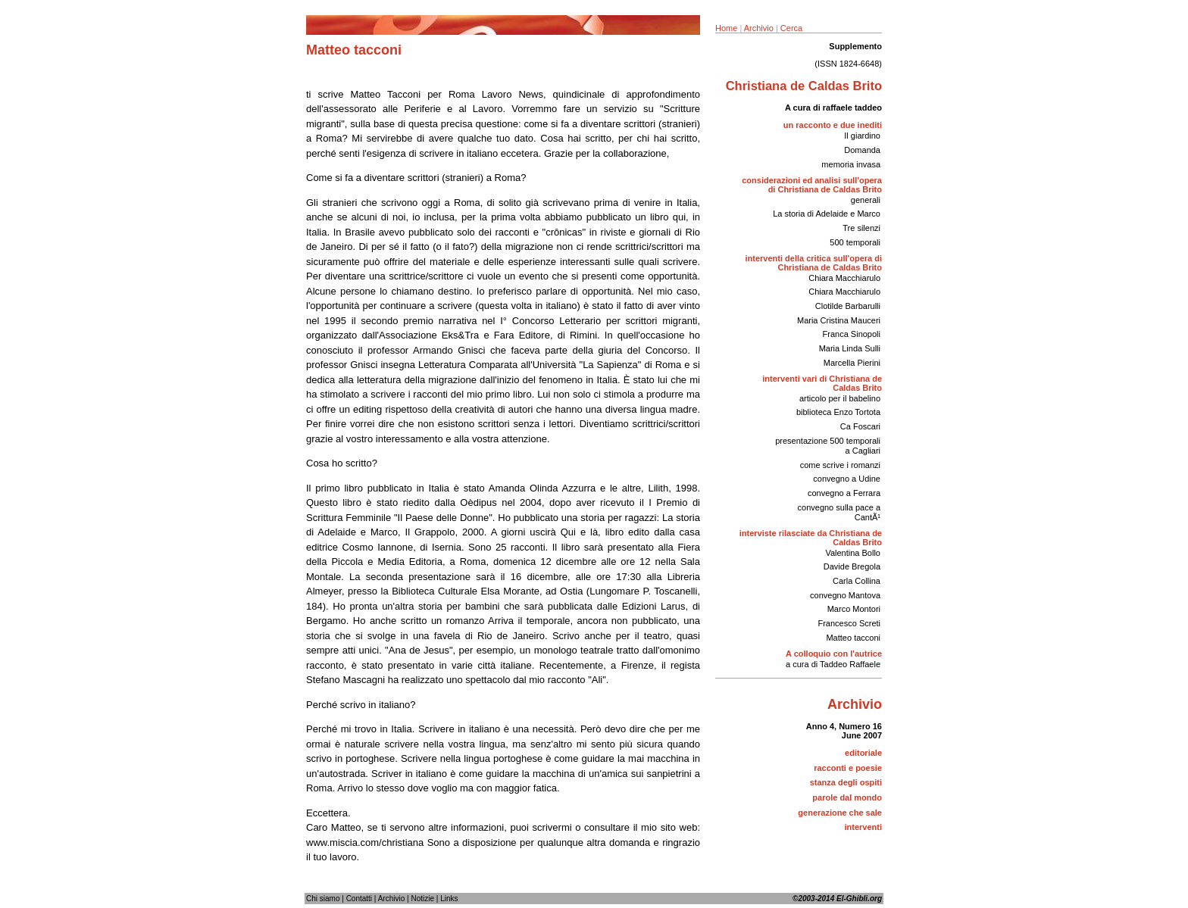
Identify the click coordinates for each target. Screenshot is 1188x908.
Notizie (422, 898)
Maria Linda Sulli (849, 348)
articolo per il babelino (839, 398)
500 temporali (855, 242)
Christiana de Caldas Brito (804, 85)
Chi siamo (322, 898)
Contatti (359, 898)
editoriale (863, 752)
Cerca (791, 28)
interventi (863, 827)
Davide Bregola (852, 566)
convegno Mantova (845, 595)
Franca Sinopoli (851, 334)
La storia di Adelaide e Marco (826, 213)
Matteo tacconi (853, 637)
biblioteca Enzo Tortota (838, 412)
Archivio (759, 28)
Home (726, 28)
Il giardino (862, 135)
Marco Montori (853, 608)
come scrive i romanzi (840, 465)
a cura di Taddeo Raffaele (833, 664)
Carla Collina (856, 580)
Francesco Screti (849, 623)
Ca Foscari (860, 426)
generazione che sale (840, 812)
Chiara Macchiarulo (844, 277)
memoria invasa (850, 164)
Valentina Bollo (852, 552)
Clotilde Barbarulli (847, 305)
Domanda (862, 149)
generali (865, 199)
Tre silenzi (861, 227)
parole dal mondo (847, 797)
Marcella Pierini (852, 362)
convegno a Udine (846, 478)
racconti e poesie (848, 767)
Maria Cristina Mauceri (838, 320)
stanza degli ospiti (846, 782)
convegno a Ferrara (844, 493)
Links (449, 898)
